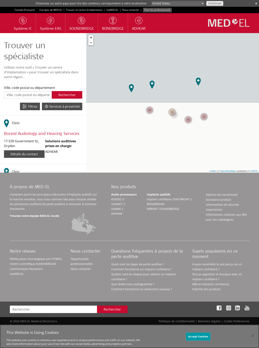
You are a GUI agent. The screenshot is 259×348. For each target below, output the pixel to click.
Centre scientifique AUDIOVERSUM (33, 264)
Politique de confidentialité (177, 321)
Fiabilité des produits (206, 289)
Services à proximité (62, 106)
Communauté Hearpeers (26, 269)
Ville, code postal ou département (29, 88)
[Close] (252, 337)
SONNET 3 (118, 204)
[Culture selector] (177, 3)
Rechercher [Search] (112, 309)
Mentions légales (209, 321)
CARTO (254, 171)
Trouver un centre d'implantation (84, 10)
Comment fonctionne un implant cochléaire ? (141, 269)
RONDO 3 (117, 199)
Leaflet (212, 171)
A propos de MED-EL (50, 10)
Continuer (214, 3)
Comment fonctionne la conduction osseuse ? (141, 289)
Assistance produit (218, 200)
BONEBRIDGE (156, 204)
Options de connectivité (222, 195)
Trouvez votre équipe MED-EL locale (34, 216)
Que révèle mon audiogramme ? (132, 284)
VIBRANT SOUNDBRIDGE (163, 209)
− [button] (91, 42)
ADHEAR (116, 213)
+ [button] (91, 37)
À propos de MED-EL (30, 187)
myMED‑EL (112, 10)
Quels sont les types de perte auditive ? (137, 264)
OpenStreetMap (227, 171)
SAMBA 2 (117, 209)
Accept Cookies (198, 338)
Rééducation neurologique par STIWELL (36, 259)
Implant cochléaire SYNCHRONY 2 (169, 199)
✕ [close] (256, 3)
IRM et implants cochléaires (210, 284)
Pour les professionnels (157, 10)
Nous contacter (130, 10)
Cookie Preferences (236, 321)
